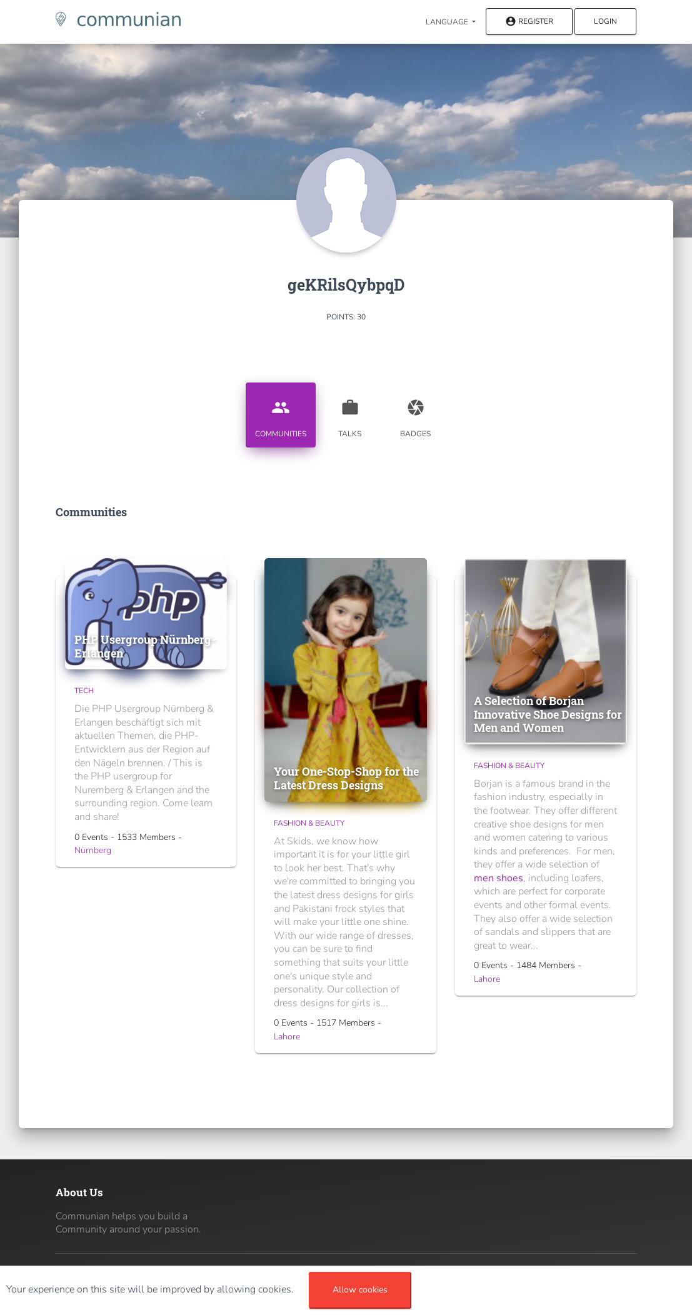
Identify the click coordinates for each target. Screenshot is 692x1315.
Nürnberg (92, 850)
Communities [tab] (280, 414)
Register (529, 22)
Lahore (287, 1036)
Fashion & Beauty (309, 823)
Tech (84, 691)
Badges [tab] (416, 414)
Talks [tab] (350, 414)
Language (448, 22)
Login (605, 21)
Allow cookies (360, 1290)
